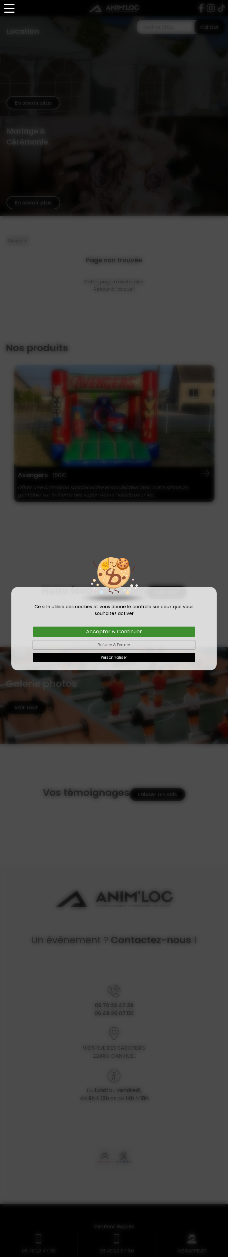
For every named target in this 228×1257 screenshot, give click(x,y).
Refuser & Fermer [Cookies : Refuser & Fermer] (114, 644)
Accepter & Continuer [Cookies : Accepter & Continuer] (114, 631)
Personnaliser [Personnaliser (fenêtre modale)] (114, 657)
